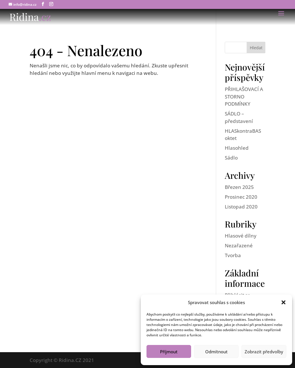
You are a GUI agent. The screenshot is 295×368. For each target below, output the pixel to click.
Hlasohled (237, 148)
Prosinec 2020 (241, 197)
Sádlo (231, 157)
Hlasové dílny (240, 235)
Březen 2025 (239, 187)
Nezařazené (239, 245)
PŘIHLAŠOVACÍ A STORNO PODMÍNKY (244, 96)
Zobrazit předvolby (264, 351)
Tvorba (233, 255)
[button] (283, 302)
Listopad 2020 (241, 206)
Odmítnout (216, 351)
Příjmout (169, 351)
